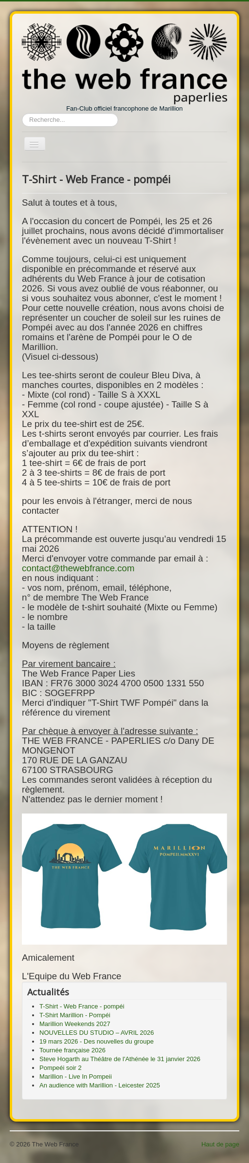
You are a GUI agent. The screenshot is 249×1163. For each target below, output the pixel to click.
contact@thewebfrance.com (78, 568)
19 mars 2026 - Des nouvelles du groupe (96, 1041)
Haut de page (220, 1144)
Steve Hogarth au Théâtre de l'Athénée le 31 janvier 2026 (119, 1059)
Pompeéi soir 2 (60, 1067)
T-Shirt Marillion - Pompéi (74, 1015)
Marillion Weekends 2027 (74, 1023)
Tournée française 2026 (72, 1050)
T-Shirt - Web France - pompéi (81, 1006)
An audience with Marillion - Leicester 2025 (99, 1085)
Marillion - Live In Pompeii (75, 1076)
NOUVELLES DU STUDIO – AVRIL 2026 (96, 1032)
